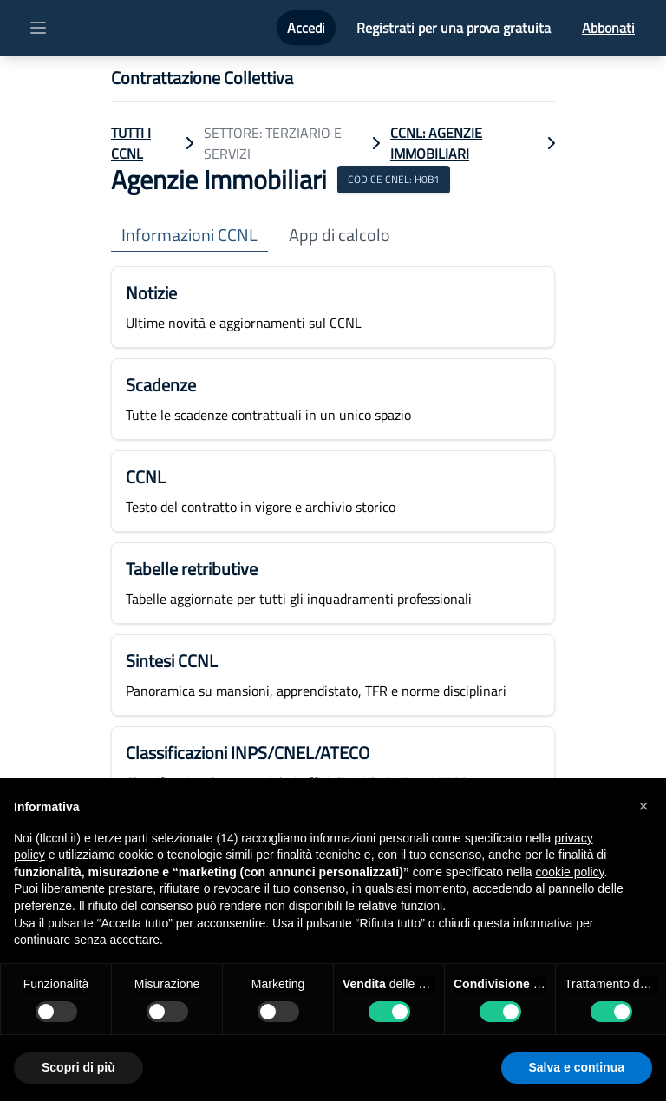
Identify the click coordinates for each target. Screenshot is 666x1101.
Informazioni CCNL (189, 235)
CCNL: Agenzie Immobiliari (436, 143)
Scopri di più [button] (78, 1067)
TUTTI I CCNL (131, 143)
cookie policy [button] (569, 872)
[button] (643, 806)
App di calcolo (339, 235)
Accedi (306, 27)
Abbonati (608, 27)
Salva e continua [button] (576, 1067)
